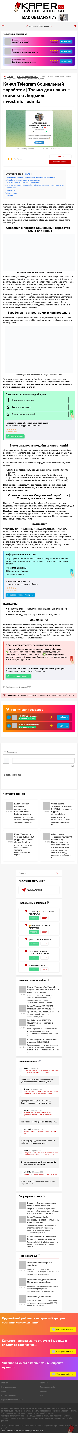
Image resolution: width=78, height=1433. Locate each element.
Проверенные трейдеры (19, 671)
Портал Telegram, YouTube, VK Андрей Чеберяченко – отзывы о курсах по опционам (43, 986)
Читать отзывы (16, 431)
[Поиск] (57, 869)
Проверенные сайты (48, 1384)
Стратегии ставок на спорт (12, 1396)
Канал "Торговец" (21, 42)
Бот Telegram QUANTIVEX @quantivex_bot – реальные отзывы (40, 1020)
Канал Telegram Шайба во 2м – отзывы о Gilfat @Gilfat (41, 1037)
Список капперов (8, 1392)
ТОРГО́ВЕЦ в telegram (28, 710)
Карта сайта (37, 1427)
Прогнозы (44, 1379)
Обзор (46, 914)
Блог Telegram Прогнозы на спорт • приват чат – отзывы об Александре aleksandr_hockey (41, 1089)
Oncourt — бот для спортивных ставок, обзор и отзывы (41, 1201)
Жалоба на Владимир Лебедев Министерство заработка (41, 1277)
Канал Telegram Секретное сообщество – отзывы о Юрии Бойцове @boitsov (22, 804)
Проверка (5, 1388)
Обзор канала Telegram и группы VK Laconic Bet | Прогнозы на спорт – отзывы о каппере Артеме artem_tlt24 (61, 837)
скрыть (27, 168)
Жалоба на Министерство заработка (39, 1260)
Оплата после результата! (25, 52)
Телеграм (67, 41)
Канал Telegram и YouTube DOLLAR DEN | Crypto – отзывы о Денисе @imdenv (24, 834)
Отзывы (41, 156)
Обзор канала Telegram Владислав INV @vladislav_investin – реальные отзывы (38, 1111)
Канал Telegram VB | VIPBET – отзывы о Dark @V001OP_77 (41, 1004)
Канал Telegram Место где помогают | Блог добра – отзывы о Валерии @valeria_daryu (41, 1068)
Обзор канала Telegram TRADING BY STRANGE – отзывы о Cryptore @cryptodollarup (61, 804)
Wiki (41, 1392)
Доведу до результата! (29, 720)
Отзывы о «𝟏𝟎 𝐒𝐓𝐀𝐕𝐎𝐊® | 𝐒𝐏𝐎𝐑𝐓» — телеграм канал (40, 1129)
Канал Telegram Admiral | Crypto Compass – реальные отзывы (42, 1234)
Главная (4, 1379)
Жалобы (43, 1388)
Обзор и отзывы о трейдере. (21, 589)
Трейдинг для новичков (24, 62)
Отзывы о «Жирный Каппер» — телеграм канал (40, 1171)
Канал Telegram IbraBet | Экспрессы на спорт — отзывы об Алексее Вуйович (43, 1217)
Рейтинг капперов (8, 1384)
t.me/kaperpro (35, 886)
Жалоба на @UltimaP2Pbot (39, 1293)
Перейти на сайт (62, 156)
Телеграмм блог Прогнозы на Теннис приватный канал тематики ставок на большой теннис (41, 1151)
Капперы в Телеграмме (39, 26)
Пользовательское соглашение (15, 1427)
